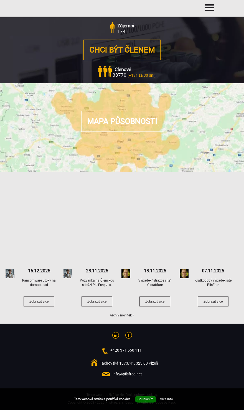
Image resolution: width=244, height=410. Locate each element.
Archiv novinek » (122, 315)
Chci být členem (122, 50)
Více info (166, 399)
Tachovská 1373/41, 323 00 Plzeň (129, 363)
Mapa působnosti (122, 121)
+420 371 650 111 (126, 350)
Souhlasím (146, 399)
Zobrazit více (39, 301)
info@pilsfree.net (127, 374)
